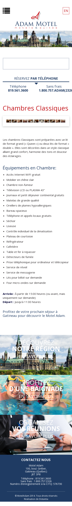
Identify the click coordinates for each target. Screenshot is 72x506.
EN (66, 10)
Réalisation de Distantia (36, 499)
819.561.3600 (18, 90)
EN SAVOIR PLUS (36, 356)
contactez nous (36, 460)
